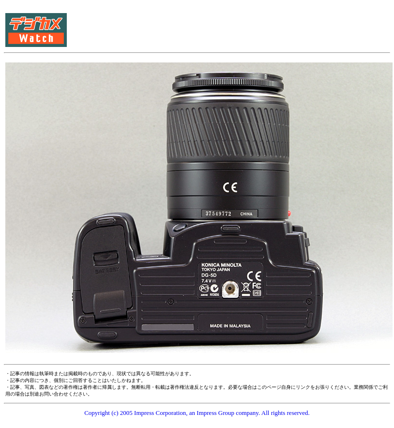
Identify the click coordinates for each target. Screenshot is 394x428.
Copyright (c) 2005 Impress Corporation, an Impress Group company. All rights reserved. (197, 412)
